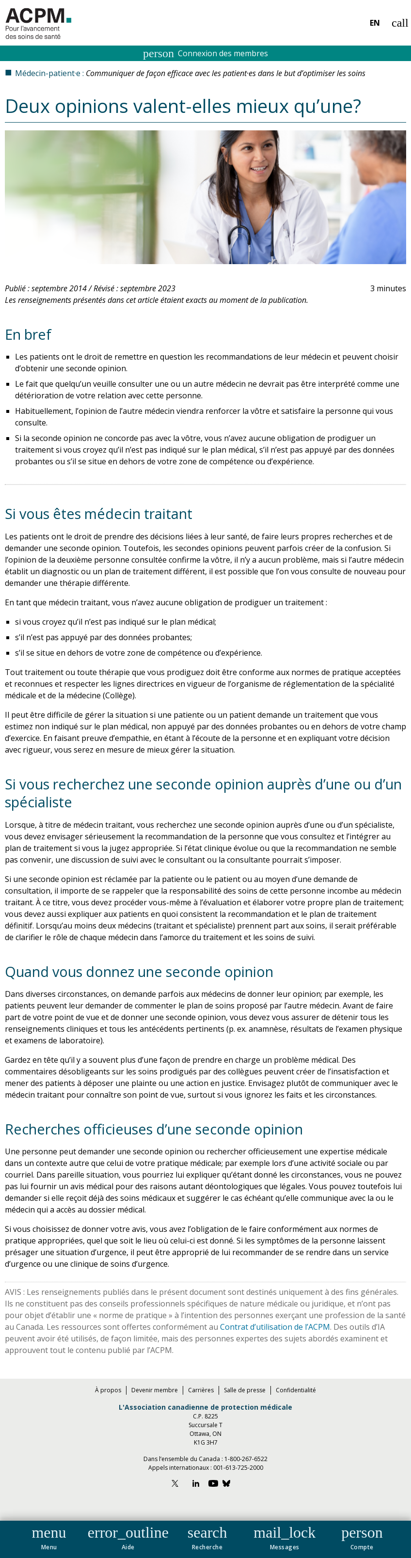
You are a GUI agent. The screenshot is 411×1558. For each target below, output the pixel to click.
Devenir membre (154, 1390)
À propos (108, 1390)
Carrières (201, 1390)
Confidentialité (296, 1390)
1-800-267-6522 (246, 1459)
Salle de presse (245, 1390)
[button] (49, 1536)
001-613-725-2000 (238, 1468)
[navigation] (205, 1539)
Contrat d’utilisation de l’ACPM (275, 1327)
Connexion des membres (205, 53)
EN (375, 22)
